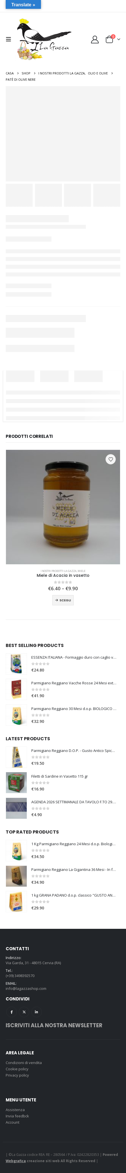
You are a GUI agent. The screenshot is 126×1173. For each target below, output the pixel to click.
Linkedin (36, 1012)
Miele (81, 571)
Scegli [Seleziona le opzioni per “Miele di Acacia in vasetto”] (65, 600)
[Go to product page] (63, 507)
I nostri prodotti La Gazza (59, 571)
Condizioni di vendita (24, 1062)
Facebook (11, 1012)
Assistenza (15, 1109)
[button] (10, 39)
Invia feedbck (17, 1116)
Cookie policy (17, 1068)
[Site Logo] (43, 39)
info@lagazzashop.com (26, 988)
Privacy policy (17, 1075)
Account (12, 1122)
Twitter (24, 1012)
